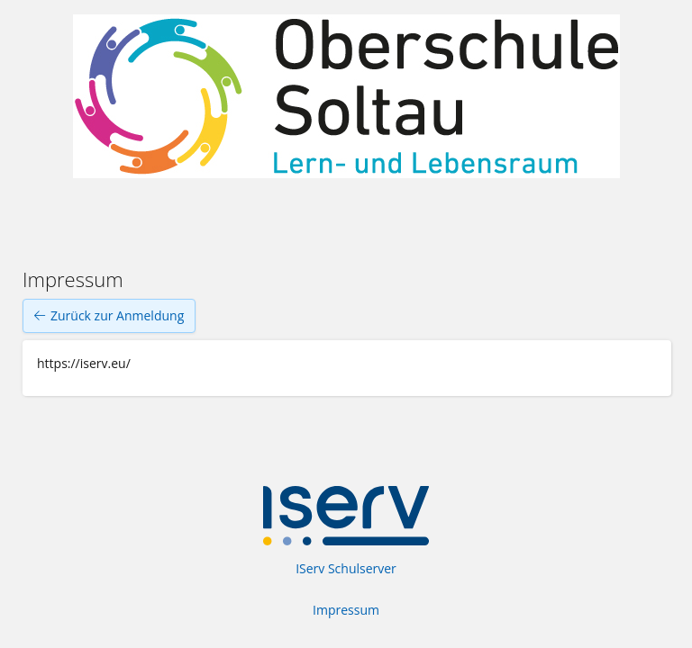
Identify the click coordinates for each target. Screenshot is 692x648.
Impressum (346, 609)
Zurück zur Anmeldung (109, 316)
